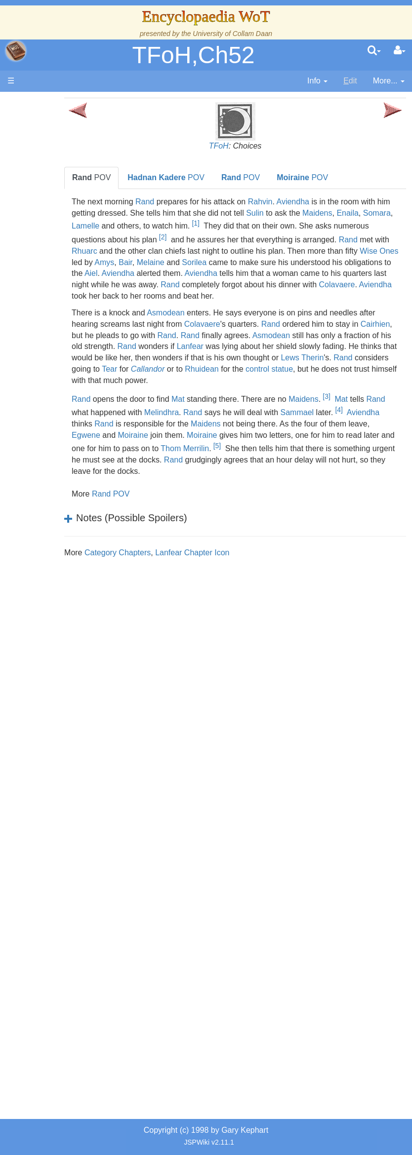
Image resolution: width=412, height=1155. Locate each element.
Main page (45, 103)
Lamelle (175, 226)
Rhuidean (381, 380)
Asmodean (197, 324)
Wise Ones (213, 262)
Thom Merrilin (290, 460)
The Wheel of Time (62, 232)
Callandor (326, 380)
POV (122, 177)
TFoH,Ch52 (193, 55)
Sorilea (357, 262)
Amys (268, 262)
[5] (322, 457)
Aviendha (323, 201)
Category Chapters (149, 563)
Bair (289, 262)
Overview (74, 368)
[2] (265, 237)
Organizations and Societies (64, 582)
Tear (288, 380)
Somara (143, 226)
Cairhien (142, 346)
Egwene (160, 446)
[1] (284, 223)
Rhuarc (212, 251)
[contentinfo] (317, 81)
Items (56, 695)
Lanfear (308, 357)
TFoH (234, 146)
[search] (374, 51)
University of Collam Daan (232, 34)
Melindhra (213, 424)
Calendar (63, 289)
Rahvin (291, 201)
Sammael (349, 424)
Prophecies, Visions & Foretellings (63, 740)
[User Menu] (399, 51)
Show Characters (64, 536)
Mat (209, 410)
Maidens (379, 213)
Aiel (284, 273)
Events (59, 300)
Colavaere (279, 296)
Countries (74, 412)
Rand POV (142, 504)
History (59, 277)
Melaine (314, 262)
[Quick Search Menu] (374, 51)
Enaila (113, 226)
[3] (357, 408)
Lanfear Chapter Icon (223, 563)
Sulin (317, 213)
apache (16, 51)
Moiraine (207, 446)
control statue (150, 391)
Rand (175, 201)
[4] (391, 421)
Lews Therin (161, 380)
